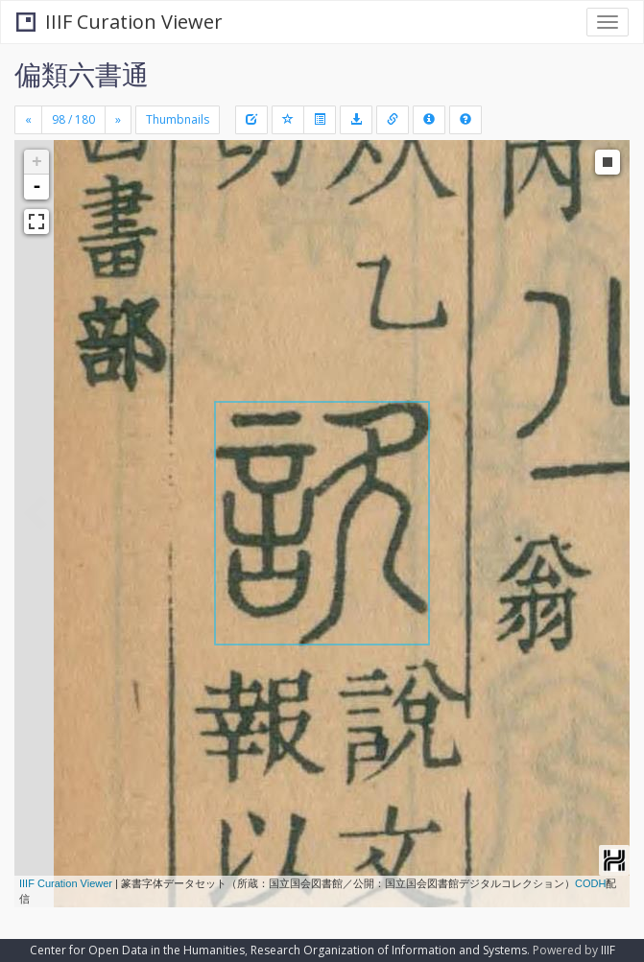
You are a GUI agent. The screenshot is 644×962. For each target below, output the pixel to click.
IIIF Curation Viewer (119, 22)
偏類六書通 (81, 74)
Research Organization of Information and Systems (388, 950)
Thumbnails (177, 119)
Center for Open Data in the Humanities (137, 950)
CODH (590, 883)
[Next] (118, 120)
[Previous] (28, 120)
